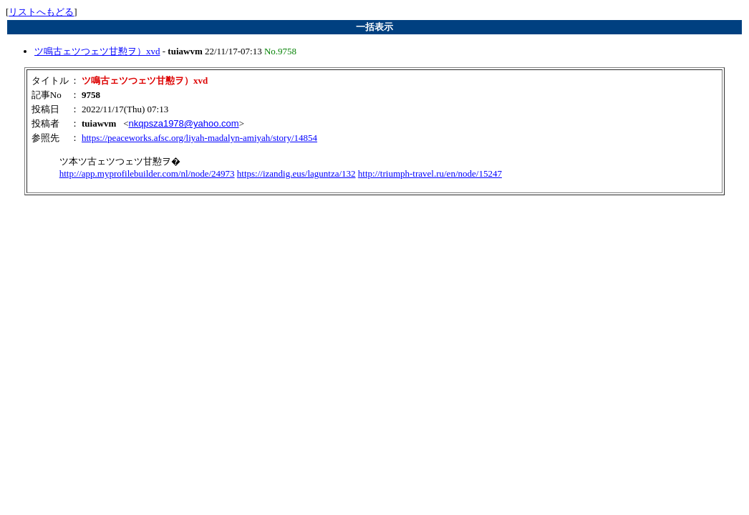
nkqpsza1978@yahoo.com (183, 123)
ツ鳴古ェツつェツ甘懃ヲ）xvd (97, 51)
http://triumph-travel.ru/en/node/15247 (430, 173)
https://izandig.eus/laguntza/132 (296, 173)
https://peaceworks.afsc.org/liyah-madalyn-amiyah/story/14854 (199, 137)
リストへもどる (41, 11)
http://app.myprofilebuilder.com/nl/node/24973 (147, 173)
